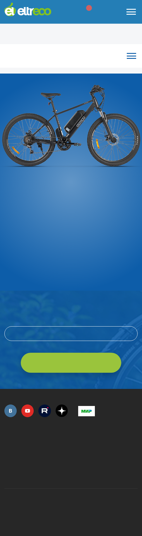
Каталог (71, 56)
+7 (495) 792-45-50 (7, 445)
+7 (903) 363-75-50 (81, 473)
